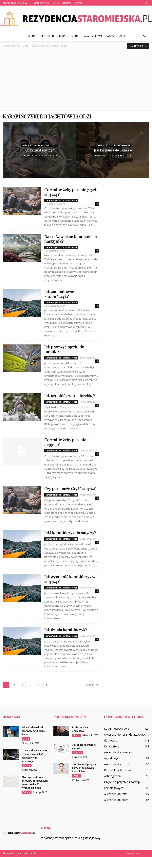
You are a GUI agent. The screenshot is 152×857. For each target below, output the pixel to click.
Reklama (66, 2)
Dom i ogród (46, 36)
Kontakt (79, 2)
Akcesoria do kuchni (117, 764)
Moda (74, 36)
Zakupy (110, 36)
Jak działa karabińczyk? (65, 629)
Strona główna (41, 2)
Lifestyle (62, 36)
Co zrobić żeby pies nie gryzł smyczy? (70, 192)
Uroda (31, 36)
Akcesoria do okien (116, 800)
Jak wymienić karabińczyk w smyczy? (69, 579)
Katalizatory (111, 746)
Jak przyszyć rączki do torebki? (64, 349)
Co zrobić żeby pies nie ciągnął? (65, 442)
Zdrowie (97, 36)
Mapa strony (133, 853)
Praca (85, 36)
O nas (56, 2)
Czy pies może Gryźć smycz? (70, 488)
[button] (144, 36)
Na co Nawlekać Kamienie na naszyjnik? (70, 239)
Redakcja (27, 155)
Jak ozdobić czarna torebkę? (69, 395)
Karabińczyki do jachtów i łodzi (39, 145)
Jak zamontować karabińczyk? (59, 294)
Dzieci (121, 36)
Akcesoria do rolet (115, 794)
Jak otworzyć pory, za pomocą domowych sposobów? (84, 768)
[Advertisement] (76, 77)
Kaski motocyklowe (116, 728)
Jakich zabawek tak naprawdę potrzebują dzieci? (33, 731)
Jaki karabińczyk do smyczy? (70, 532)
